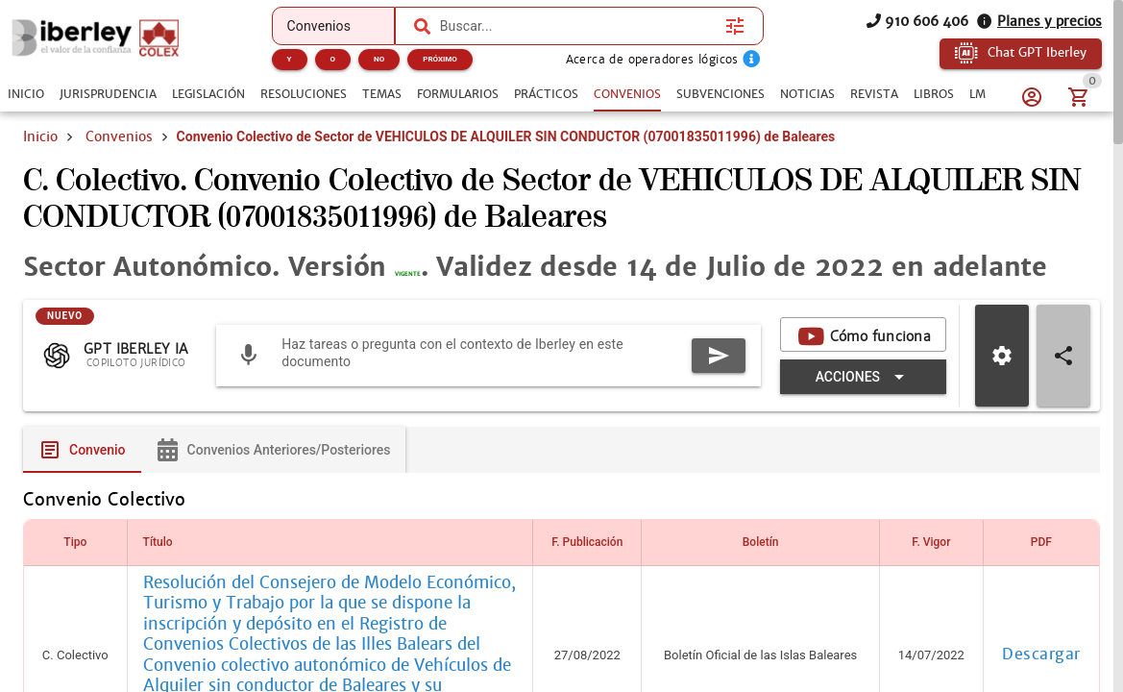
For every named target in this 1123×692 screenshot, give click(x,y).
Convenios (119, 136)
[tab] (26, 94)
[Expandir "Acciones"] (863, 414)
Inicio (40, 136)
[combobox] (578, 25)
